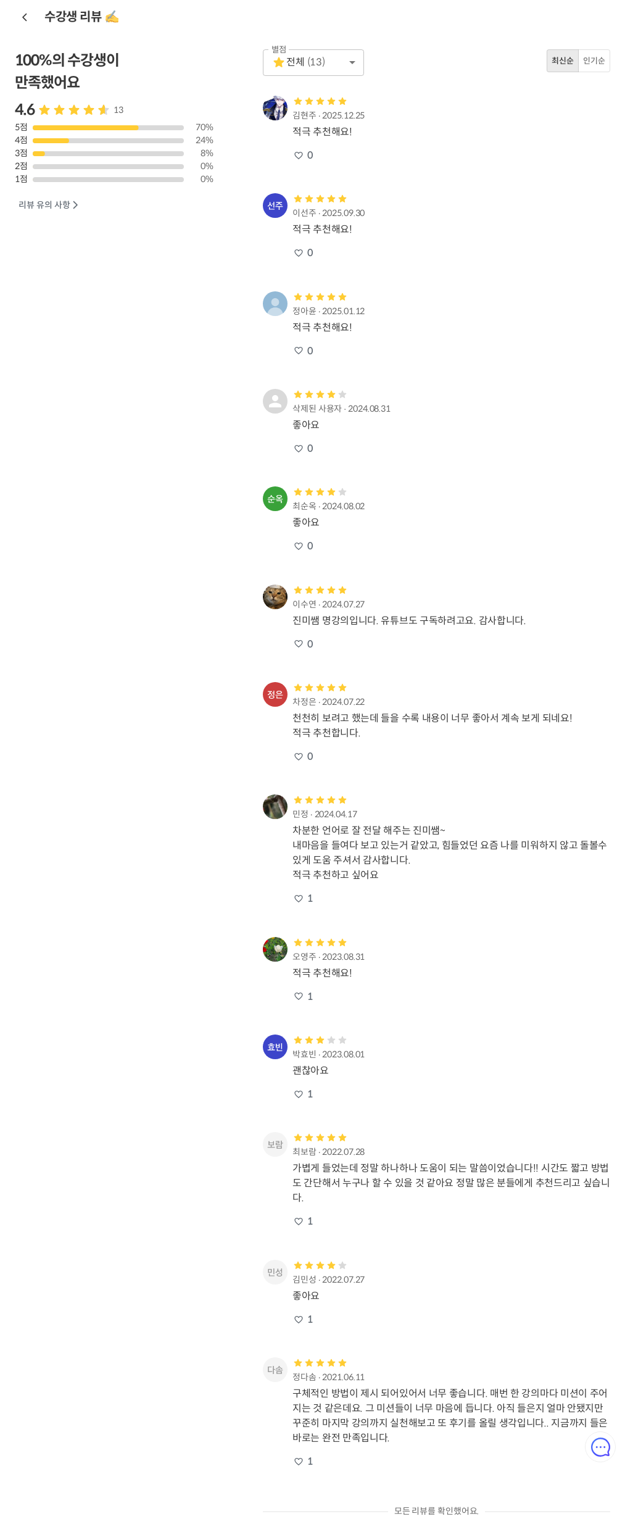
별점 (279, 49)
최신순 (562, 61)
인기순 (594, 61)
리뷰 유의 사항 (49, 205)
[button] (313, 62)
